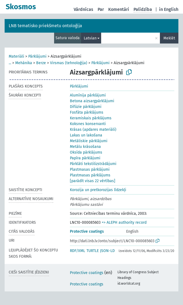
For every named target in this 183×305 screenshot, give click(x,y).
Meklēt (169, 38)
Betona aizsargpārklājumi (92, 101)
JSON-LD (107, 250)
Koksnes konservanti (88, 124)
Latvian (90, 38)
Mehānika (23, 63)
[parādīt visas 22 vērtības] (92, 181)
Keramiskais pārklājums (90, 118)
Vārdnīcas (83, 9)
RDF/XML (77, 250)
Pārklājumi (37, 56)
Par (101, 9)
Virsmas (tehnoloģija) (68, 63)
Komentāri (118, 9)
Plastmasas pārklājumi (90, 169)
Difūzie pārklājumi (85, 106)
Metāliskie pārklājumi (88, 141)
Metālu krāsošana (85, 146)
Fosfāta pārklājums (86, 112)
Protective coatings (87, 231)
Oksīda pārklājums (86, 152)
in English (168, 9)
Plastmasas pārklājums (90, 175)
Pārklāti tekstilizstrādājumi (93, 163)
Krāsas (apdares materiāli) (93, 129)
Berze (41, 63)
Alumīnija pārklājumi (88, 95)
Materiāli (16, 56)
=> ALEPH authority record (124, 222)
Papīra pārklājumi (85, 158)
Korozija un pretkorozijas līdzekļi (98, 190)
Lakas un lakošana (86, 135)
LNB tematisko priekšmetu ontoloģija (45, 25)
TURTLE (92, 250)
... (10, 63)
